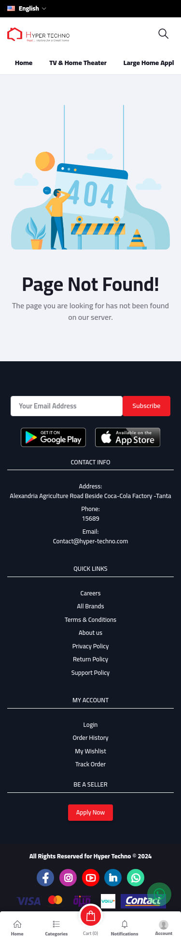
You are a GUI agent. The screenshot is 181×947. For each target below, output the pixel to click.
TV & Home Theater (78, 62)
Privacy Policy (90, 646)
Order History (90, 737)
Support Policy (90, 672)
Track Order (90, 764)
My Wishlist (90, 751)
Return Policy (90, 659)
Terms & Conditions (90, 619)
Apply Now (90, 812)
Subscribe (147, 405)
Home (23, 62)
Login (91, 724)
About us (90, 632)
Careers (91, 593)
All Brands (90, 606)
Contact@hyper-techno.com (90, 541)
